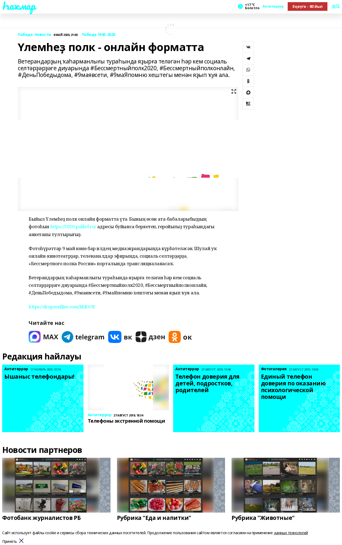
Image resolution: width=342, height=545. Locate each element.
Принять (9, 541)
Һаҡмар (18, 5)
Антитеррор (273, 6)
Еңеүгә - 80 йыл (308, 6)
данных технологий (291, 532)
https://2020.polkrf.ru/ (73, 226)
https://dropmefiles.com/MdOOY (62, 307)
